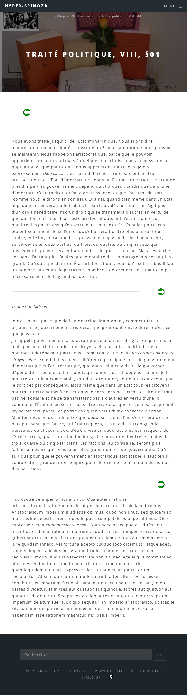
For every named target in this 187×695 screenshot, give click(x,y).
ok (160, 654)
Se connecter (146, 671)
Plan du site (109, 671)
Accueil (10, 16)
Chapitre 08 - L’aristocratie (77, 16)
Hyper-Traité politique (36, 16)
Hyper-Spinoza (26, 6)
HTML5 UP (90, 677)
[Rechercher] (86, 654)
